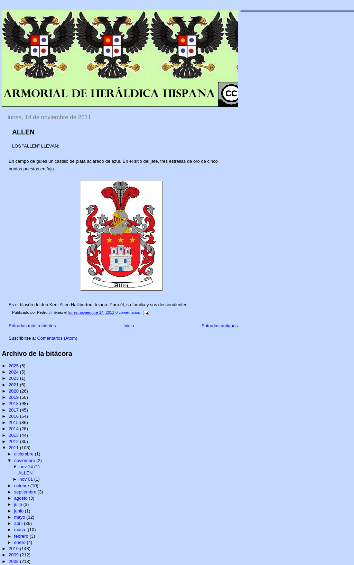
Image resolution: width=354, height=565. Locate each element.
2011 (14, 447)
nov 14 (26, 466)
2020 (14, 391)
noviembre (25, 460)
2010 (14, 548)
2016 (14, 416)
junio (19, 511)
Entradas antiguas (220, 325)
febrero (22, 536)
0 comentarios (127, 312)
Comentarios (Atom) (57, 338)
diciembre (24, 453)
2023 (14, 378)
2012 (14, 441)
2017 (14, 410)
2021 (14, 384)
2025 (14, 365)
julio (19, 504)
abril (19, 523)
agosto (21, 498)
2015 (14, 422)
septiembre (26, 492)
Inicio (128, 325)
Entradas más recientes (32, 325)
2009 (14, 554)
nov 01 (26, 479)
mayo (20, 517)
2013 (14, 435)
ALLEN (23, 132)
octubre (22, 485)
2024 (14, 372)
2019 (14, 397)
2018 (14, 403)
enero (20, 542)
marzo (21, 529)
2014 (14, 428)
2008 (14, 561)
